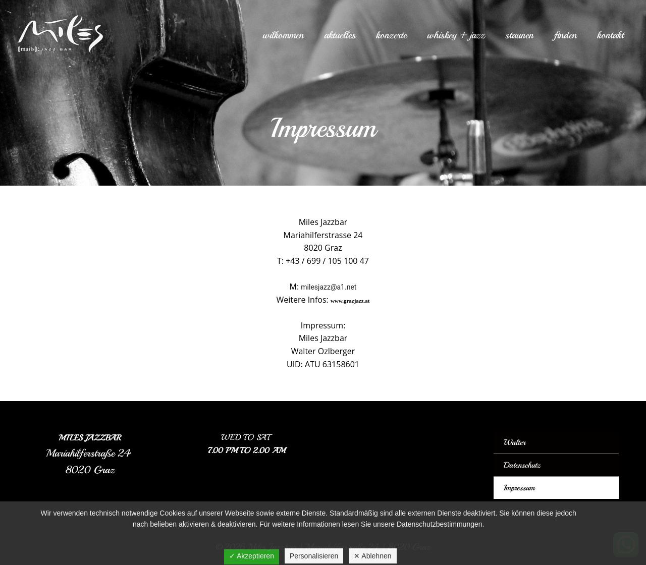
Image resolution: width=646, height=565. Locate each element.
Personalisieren (314, 556)
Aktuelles (340, 35)
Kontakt (610, 35)
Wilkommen (283, 35)
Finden (565, 35)
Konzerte (391, 35)
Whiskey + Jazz (456, 35)
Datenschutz (522, 465)
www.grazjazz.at (350, 301)
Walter (514, 442)
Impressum (519, 488)
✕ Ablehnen (372, 556)
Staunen (519, 35)
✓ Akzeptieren (251, 556)
